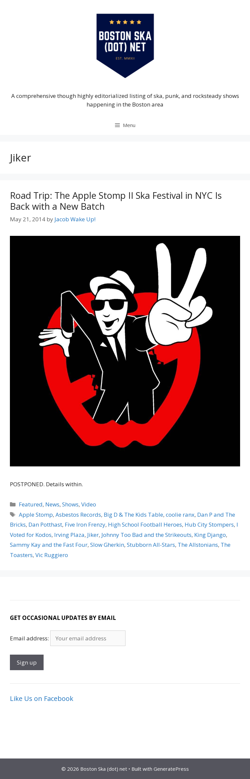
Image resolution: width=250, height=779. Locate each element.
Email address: (30, 638)
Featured (31, 504)
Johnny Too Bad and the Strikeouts (146, 535)
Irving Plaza (69, 535)
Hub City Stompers (209, 524)
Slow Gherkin (107, 544)
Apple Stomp (36, 514)
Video (88, 504)
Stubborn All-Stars (151, 544)
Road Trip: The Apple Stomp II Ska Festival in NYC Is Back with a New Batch (116, 200)
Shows (70, 504)
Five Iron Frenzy (85, 524)
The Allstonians (198, 544)
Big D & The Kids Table (133, 514)
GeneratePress (171, 768)
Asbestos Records (78, 514)
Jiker (93, 535)
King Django (210, 535)
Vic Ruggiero (51, 555)
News (52, 504)
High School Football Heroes (145, 524)
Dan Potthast (45, 524)
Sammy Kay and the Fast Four (49, 544)
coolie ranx (180, 514)
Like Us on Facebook (41, 698)
